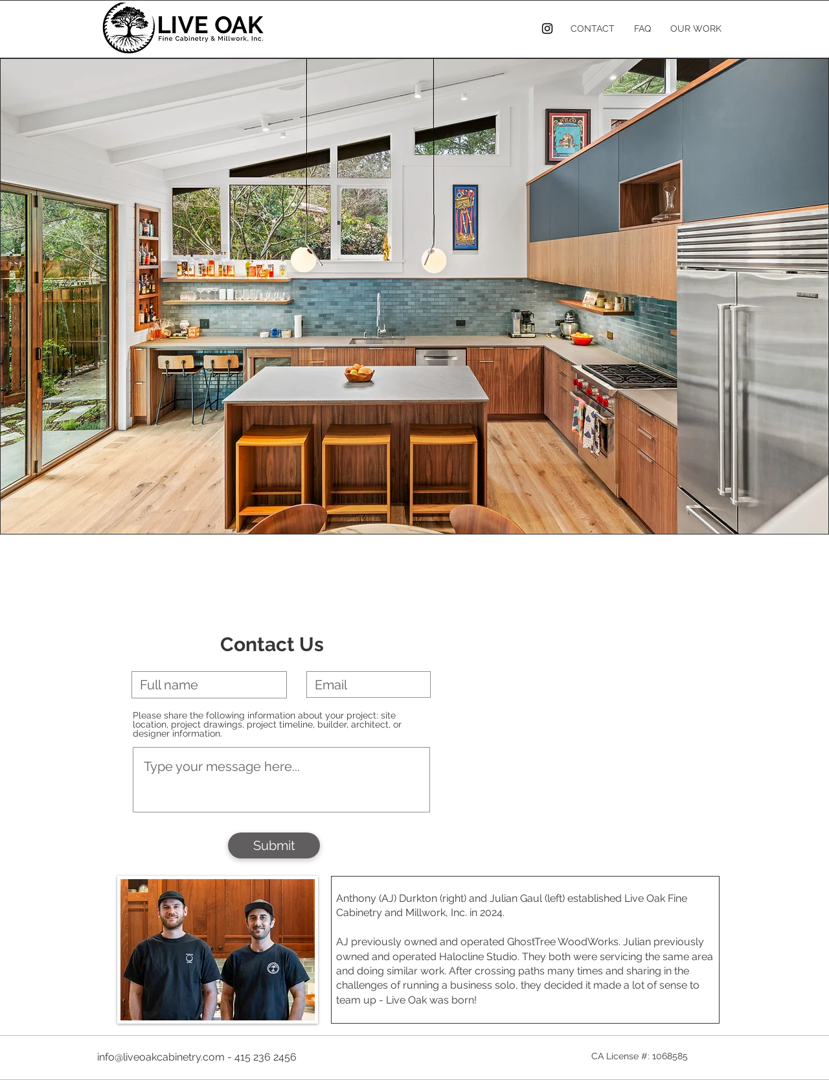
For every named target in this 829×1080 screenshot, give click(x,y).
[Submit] (274, 845)
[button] (414, 296)
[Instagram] (547, 28)
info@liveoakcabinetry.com (161, 1057)
